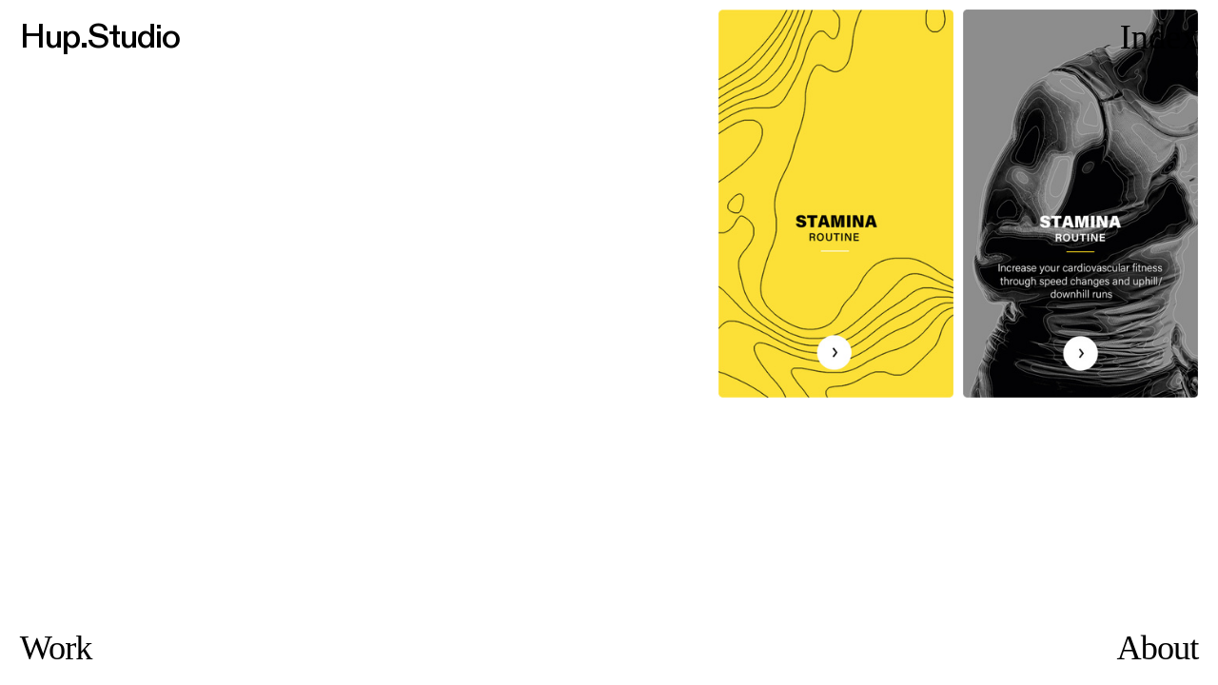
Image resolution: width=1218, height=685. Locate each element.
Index (1159, 37)
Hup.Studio (100, 37)
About (1158, 648)
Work (56, 648)
